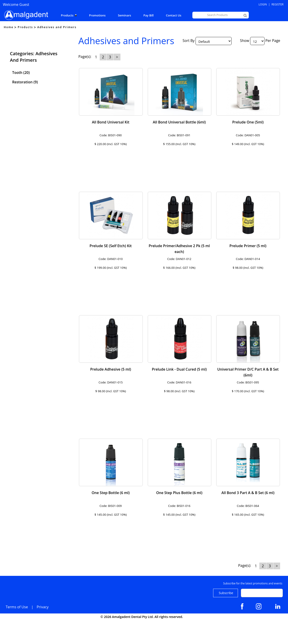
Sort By (188, 40)
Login (263, 4)
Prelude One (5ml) (248, 122)
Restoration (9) (25, 82)
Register (277, 4)
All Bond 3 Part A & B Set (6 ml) (247, 492)
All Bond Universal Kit (110, 122)
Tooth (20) (21, 72)
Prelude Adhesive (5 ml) (110, 369)
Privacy (42, 606)
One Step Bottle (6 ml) (111, 492)
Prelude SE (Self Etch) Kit (111, 245)
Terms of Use (17, 606)
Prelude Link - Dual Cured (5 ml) (179, 369)
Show (244, 40)
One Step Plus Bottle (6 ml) (179, 492)
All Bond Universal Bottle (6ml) (179, 122)
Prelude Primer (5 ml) (247, 245)
